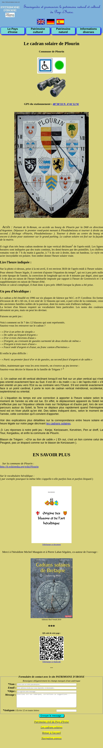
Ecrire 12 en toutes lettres (27, 713)
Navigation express (51, 741)
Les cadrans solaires (51, 730)
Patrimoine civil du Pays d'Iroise (51, 724)
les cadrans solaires (58, 423)
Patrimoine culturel (38, 30)
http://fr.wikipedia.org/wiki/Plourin (19, 466)
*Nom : (12, 684)
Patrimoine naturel (63, 30)
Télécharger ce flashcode (51, 662)
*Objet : (11, 691)
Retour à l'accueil (51, 735)
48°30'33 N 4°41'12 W (66, 104)
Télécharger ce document (51, 545)
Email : (12, 687)
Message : (10, 694)
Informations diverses (88, 30)
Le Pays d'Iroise (12, 30)
